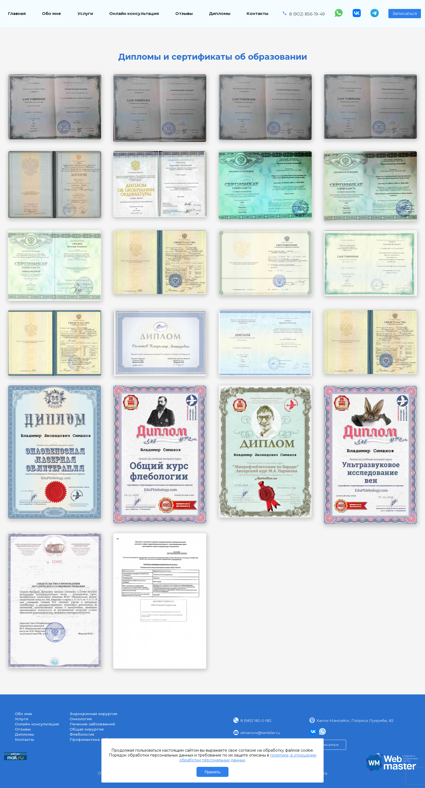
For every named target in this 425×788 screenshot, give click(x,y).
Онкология (81, 719)
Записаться (404, 13)
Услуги (85, 13)
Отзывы (184, 13)
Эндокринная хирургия (93, 714)
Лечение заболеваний (92, 724)
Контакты (257, 13)
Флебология (82, 734)
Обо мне (51, 13)
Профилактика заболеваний (98, 739)
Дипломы (219, 13)
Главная (17, 13)
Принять (213, 772)
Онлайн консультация (134, 13)
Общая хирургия (87, 729)
